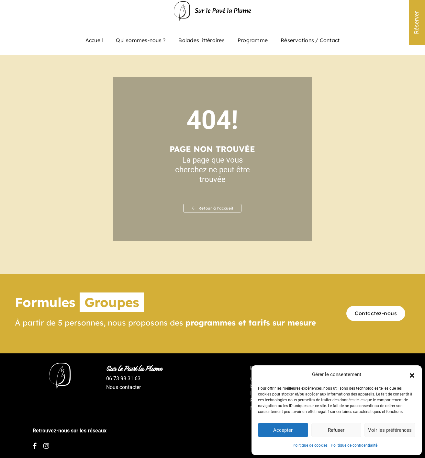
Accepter (283, 430)
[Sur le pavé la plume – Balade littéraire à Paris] (212, 14)
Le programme (234, 397)
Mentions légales (237, 412)
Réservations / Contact (310, 38)
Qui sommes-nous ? (140, 38)
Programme (253, 38)
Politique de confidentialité (354, 445)
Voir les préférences (390, 430)
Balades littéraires (201, 38)
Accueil (94, 38)
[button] (412, 374)
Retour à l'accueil (212, 210)
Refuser (336, 430)
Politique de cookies (310, 445)
